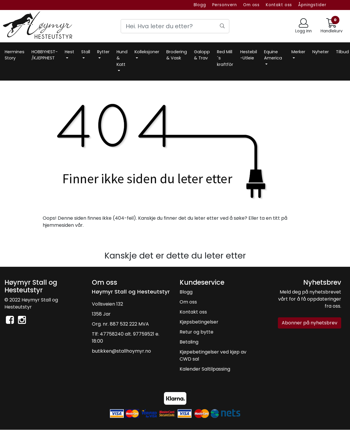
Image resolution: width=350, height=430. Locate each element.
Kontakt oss (279, 5)
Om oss (251, 5)
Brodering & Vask (176, 55)
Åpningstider (312, 5)
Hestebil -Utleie (248, 55)
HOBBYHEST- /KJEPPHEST (44, 55)
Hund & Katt (122, 58)
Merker (298, 52)
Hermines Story (14, 55)
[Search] (175, 26)
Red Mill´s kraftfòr (225, 58)
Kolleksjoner (147, 52)
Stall (85, 52)
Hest (69, 52)
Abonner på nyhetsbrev (309, 322)
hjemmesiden (58, 225)
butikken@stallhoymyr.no (121, 351)
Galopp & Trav (202, 55)
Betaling (189, 342)
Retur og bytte (196, 332)
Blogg (200, 5)
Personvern (224, 5)
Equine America (273, 55)
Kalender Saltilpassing (205, 369)
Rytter (103, 52)
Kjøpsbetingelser (199, 322)
